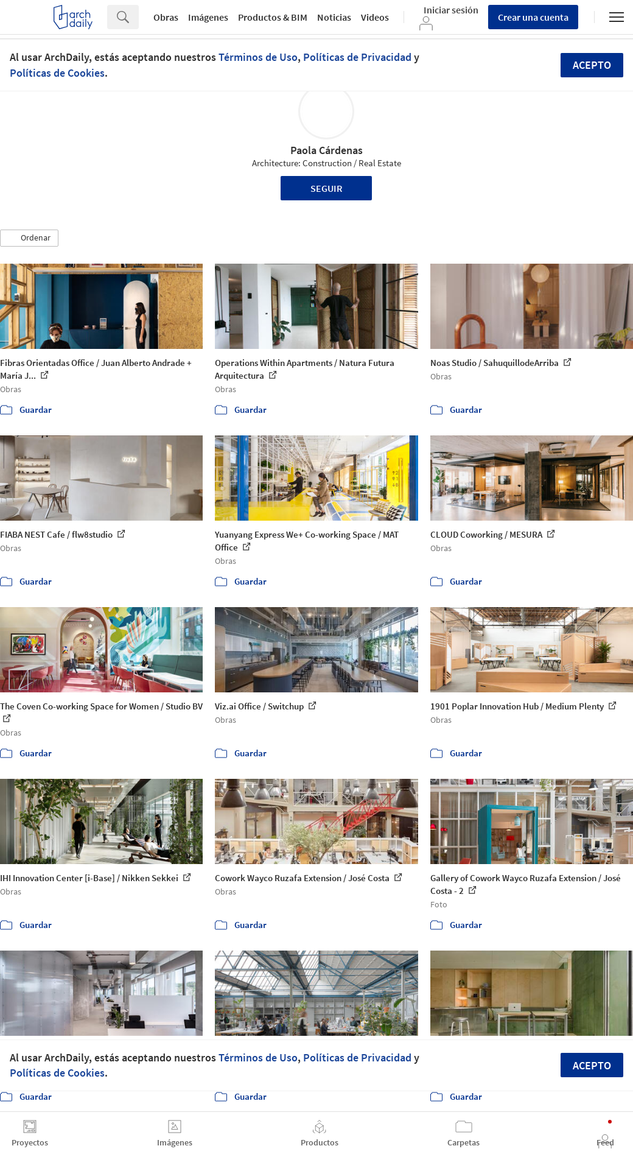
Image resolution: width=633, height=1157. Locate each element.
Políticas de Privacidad (357, 57)
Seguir (326, 188)
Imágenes (208, 17)
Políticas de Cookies (57, 73)
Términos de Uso (258, 57)
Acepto (592, 65)
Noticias (334, 17)
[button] (29, 238)
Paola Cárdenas (326, 150)
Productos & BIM (272, 17)
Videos (375, 17)
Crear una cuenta (533, 17)
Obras (165, 17)
